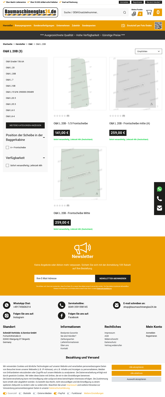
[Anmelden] (124, 2)
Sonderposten (89, 25)
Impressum (110, 333)
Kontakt (64, 348)
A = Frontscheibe (18, 147)
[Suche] (124, 12)
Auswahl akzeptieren (136, 379)
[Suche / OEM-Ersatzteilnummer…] (91, 12)
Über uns (65, 345)
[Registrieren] (137, 2)
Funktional (76, 393)
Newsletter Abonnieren (113, 278)
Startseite (7, 44)
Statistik (27, 393)
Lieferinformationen (70, 342)
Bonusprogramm (23, 25)
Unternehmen (63, 25)
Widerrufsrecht (111, 339)
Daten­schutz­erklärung (59, 388)
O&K (30, 44)
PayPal (61, 393)
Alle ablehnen (136, 373)
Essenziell (12, 393)
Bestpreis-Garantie (69, 333)
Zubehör (76, 25)
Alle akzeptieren (136, 367)
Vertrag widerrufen (113, 345)
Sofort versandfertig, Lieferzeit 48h (26, 165)
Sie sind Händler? (154, 2)
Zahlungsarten (67, 339)
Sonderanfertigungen (44, 25)
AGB (107, 336)
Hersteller (8, 25)
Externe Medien (45, 393)
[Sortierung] (148, 51)
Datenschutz (110, 342)
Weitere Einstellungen (94, 393)
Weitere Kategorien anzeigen (25, 125)
